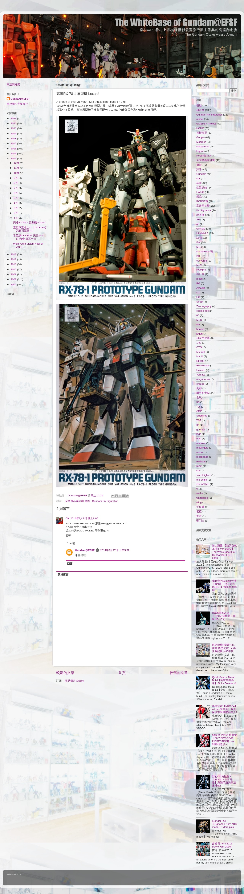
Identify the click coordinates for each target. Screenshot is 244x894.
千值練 (200, 507)
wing (199, 502)
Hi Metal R (202, 233)
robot (199, 466)
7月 (16, 188)
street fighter (203, 475)
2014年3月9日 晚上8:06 (84, 518)
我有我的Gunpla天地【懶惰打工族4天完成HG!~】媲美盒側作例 (224, 585)
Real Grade (202, 365)
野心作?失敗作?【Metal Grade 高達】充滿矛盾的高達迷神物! (224, 781)
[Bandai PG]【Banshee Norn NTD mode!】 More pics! (224, 823)
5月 (16, 198)
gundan (200, 429)
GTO (199, 347)
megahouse (203, 379)
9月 (16, 178)
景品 (199, 196)
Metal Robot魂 (204, 251)
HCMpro (201, 269)
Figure (200, 151)
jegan (199, 333)
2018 (14, 138)
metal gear (202, 447)
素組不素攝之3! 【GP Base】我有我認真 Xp (30, 229)
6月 (16, 193)
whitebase (202, 497)
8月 (16, 182)
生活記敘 (201, 187)
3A (198, 402)
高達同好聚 (13, 84)
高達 (199, 183)
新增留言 (63, 574)
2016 (14, 148)
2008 (14, 279)
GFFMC (200, 228)
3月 (16, 208)
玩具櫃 (200, 214)
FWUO (200, 192)
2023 (14, 118)
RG (198, 283)
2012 (14, 259)
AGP (199, 411)
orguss (200, 383)
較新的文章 (65, 673)
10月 (17, 173)
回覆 (68, 535)
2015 (14, 153)
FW (198, 242)
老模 (199, 511)
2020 (14, 128)
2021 (14, 123)
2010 (14, 269)
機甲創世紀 (203, 393)
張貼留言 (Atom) (74, 680)
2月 (16, 213)
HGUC (200, 128)
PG (198, 324)
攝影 (199, 164)
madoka (200, 443)
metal (199, 278)
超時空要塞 (203, 338)
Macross (201, 141)
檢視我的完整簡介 (17, 104)
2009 (14, 274)
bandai (200, 329)
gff (197, 224)
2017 (14, 143)
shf (198, 470)
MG (198, 247)
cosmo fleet (202, 310)
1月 (16, 218)
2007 (14, 284)
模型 (88, 501)
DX (198, 292)
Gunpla (200, 137)
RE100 (200, 361)
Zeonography (204, 306)
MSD (199, 320)
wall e (199, 493)
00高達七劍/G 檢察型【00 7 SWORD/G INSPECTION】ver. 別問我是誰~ (224, 740)
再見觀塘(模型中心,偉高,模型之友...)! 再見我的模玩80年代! (224, 648)
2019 (14, 133)
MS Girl (200, 351)
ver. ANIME (202, 484)
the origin (201, 479)
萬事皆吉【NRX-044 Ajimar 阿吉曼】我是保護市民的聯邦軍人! (224, 709)
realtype (200, 461)
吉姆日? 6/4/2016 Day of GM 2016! (222, 845)
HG (198, 297)
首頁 (122, 673)
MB (198, 178)
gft (197, 424)
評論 (199, 169)
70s (198, 406)
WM (198, 420)
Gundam (201, 174)
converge (201, 260)
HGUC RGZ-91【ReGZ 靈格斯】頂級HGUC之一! (224, 616)
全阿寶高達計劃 (74, 501)
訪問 (199, 237)
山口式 (200, 274)
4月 (16, 203)
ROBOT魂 (202, 201)
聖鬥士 (200, 520)
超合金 (200, 110)
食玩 (199, 397)
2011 (14, 264)
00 (197, 315)
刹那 (199, 388)
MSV (199, 265)
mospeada (202, 456)
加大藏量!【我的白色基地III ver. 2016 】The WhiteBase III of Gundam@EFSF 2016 (224, 551)
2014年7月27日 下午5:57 (114, 550)
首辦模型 (201, 132)
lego (198, 434)
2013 (14, 254)
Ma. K (199, 356)
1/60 (198, 342)
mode (199, 452)
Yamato (200, 374)
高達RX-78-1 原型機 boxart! (29, 222)
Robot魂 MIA (203, 155)
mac (198, 438)
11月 (17, 167)
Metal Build (202, 146)
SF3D (199, 301)
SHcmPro (201, 415)
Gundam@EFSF (85, 550)
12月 (17, 162)
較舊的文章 (179, 673)
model (199, 119)
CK (67, 518)
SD (198, 256)
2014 (14, 158)
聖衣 (199, 516)
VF (198, 219)
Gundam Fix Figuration (105, 501)
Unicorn (200, 370)
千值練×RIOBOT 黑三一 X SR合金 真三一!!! (28, 237)
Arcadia (200, 287)
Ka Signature (203, 210)
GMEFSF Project (206, 123)
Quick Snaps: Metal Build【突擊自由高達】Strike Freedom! (224, 680)
